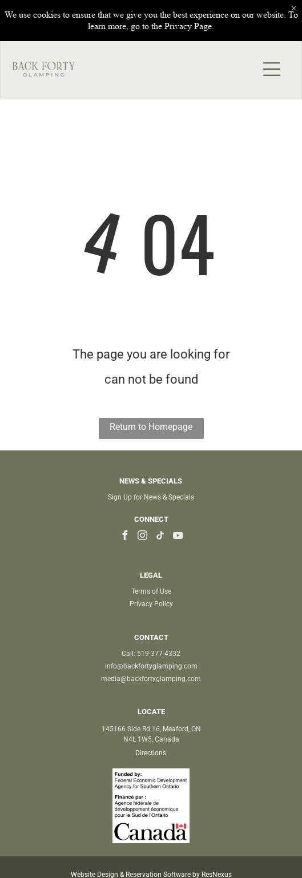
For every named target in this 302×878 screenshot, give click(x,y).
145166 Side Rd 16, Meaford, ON (151, 729)
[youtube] (177, 537)
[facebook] (124, 537)
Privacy (141, 604)
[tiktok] (159, 537)
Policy (163, 604)
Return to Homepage (151, 426)
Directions (150, 753)
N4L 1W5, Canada (151, 739)
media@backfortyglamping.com (151, 679)
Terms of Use (151, 591)
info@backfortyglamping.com (151, 666)
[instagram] (142, 537)
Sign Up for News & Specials (151, 497)
